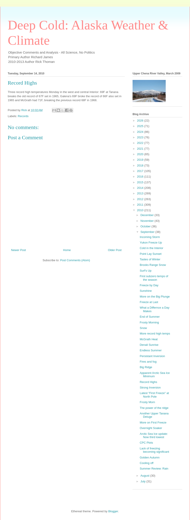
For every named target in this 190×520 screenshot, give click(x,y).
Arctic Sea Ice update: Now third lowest (154, 435)
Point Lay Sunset (150, 253)
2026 (140, 120)
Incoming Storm (150, 237)
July (143, 481)
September (148, 232)
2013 (140, 193)
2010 (140, 210)
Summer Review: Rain (154, 468)
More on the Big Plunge (155, 296)
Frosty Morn (147, 402)
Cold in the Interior (151, 248)
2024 (140, 131)
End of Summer (150, 316)
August (145, 475)
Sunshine (146, 290)
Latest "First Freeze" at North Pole (154, 394)
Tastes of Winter (150, 259)
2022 (140, 143)
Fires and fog (148, 361)
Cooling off (146, 463)
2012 (140, 199)
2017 (140, 171)
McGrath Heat (149, 339)
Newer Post (18, 250)
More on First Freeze (153, 422)
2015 (140, 182)
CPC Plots (146, 442)
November (148, 220)
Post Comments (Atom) (75, 260)
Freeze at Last (149, 302)
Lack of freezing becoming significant (154, 450)
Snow (143, 328)
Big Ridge (146, 367)
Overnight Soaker (151, 428)
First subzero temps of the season (154, 277)
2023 (140, 137)
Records (23, 116)
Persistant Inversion (152, 356)
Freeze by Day (149, 285)
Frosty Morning (149, 322)
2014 (140, 187)
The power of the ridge (154, 408)
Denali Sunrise (149, 344)
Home (67, 250)
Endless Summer (151, 350)
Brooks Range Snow (153, 265)
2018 (140, 165)
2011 (140, 204)
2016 (140, 176)
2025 (140, 126)
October (146, 226)
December (148, 215)
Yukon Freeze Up (151, 242)
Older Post (115, 250)
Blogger (113, 511)
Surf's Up (145, 270)
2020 (140, 154)
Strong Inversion (150, 387)
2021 (140, 148)
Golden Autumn (150, 457)
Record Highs (148, 382)
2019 (140, 159)
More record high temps (155, 333)
